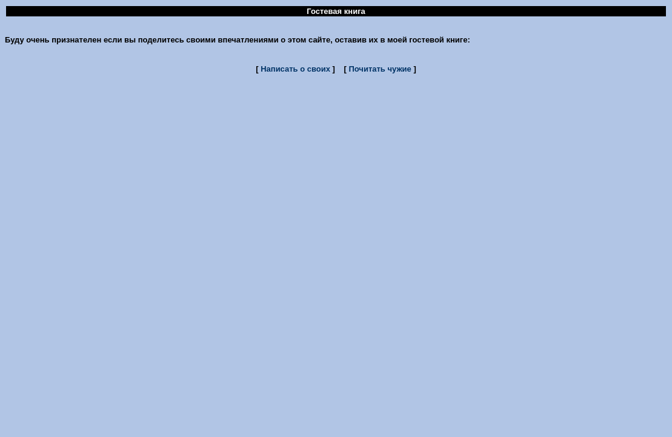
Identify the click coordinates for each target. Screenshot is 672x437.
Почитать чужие (379, 68)
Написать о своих (295, 68)
